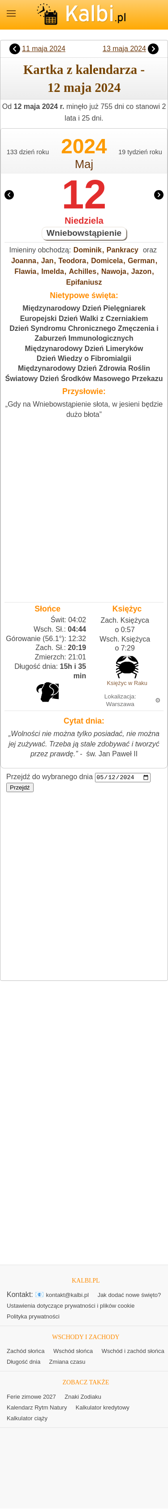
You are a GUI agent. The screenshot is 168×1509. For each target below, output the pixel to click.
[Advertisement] (84, 508)
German (141, 261)
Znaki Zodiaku (83, 1397)
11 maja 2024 (43, 48)
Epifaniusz (84, 282)
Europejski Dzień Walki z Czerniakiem (84, 318)
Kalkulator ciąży (27, 1418)
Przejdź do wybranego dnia (49, 777)
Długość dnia (23, 1362)
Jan (47, 261)
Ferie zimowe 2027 (31, 1397)
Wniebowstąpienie (84, 233)
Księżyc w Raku (127, 683)
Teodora (72, 261)
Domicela (107, 261)
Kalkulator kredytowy (102, 1408)
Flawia (25, 271)
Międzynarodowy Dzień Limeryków (84, 348)
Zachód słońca (26, 1351)
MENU (11, 13)
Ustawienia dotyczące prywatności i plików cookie (70, 1306)
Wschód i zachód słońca (133, 1351)
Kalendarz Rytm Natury (37, 1408)
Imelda (52, 271)
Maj (84, 164)
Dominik (87, 250)
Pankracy (122, 250)
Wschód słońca (73, 1351)
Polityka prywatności (33, 1317)
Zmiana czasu (67, 1362)
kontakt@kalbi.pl (67, 1295)
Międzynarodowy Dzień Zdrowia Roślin (84, 368)
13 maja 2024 (124, 48)
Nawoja (113, 271)
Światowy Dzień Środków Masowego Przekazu (84, 378)
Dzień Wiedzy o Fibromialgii (84, 358)
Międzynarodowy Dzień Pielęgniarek (84, 308)
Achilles (82, 271)
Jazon (141, 271)
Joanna (23, 261)
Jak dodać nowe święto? (129, 1295)
